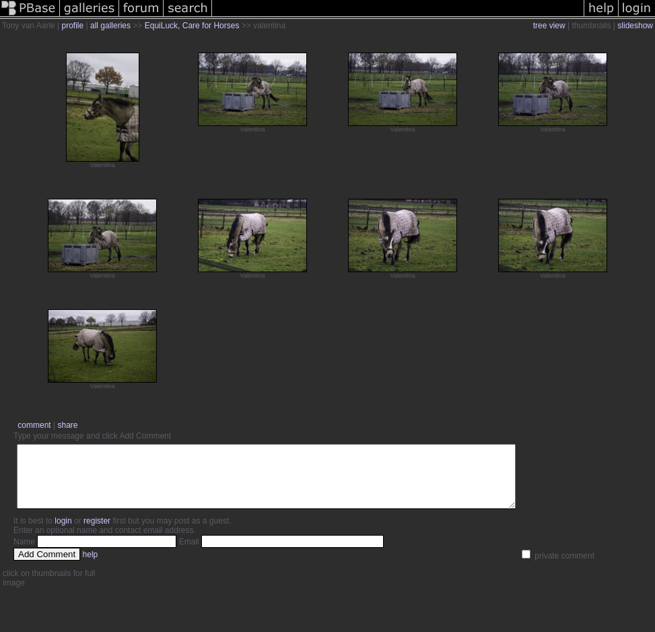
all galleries (110, 25)
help (90, 566)
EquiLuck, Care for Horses (192, 25)
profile (73, 25)
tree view (549, 25)
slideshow (635, 25)
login (63, 533)
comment (34, 425)
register (96, 533)
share (67, 425)
